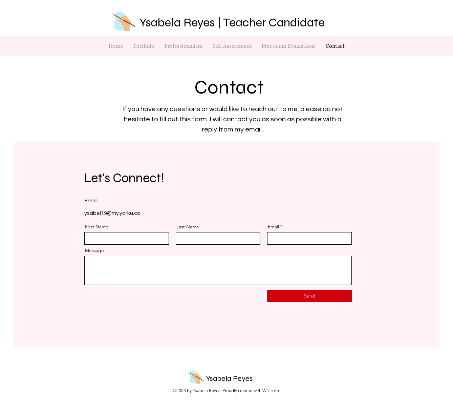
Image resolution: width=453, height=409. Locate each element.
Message (94, 250)
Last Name (187, 226)
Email (273, 226)
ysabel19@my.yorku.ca (112, 213)
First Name (96, 226)
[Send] (309, 296)
